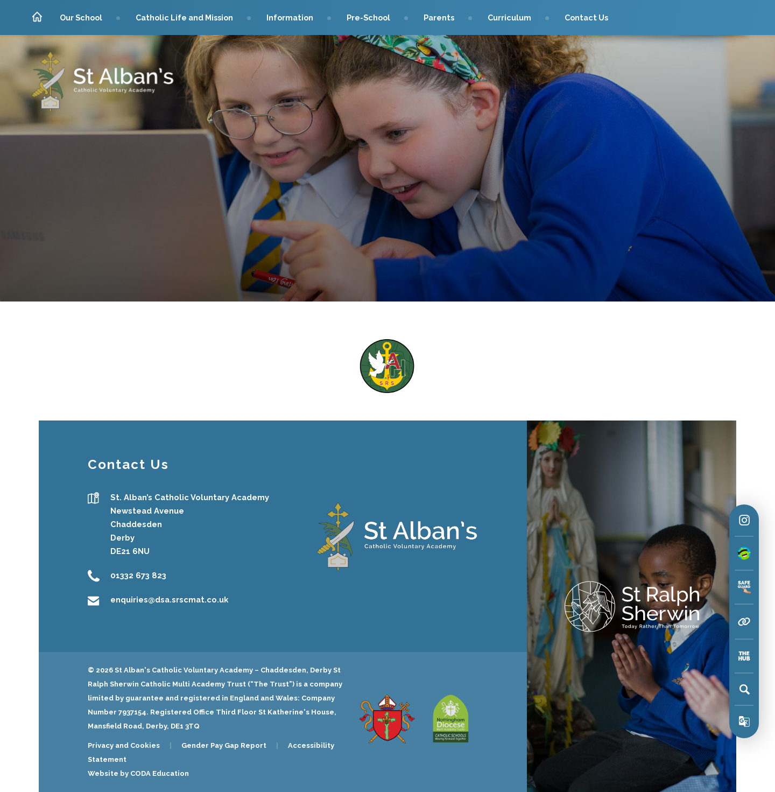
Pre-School (368, 17)
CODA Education (159, 773)
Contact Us (586, 17)
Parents (439, 17)
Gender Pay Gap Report (223, 745)
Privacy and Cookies (124, 745)
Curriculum (509, 17)
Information (289, 17)
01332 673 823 (138, 575)
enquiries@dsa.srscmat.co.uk (169, 600)
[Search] (744, 689)
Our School (81, 17)
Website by (109, 773)
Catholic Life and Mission (184, 17)
